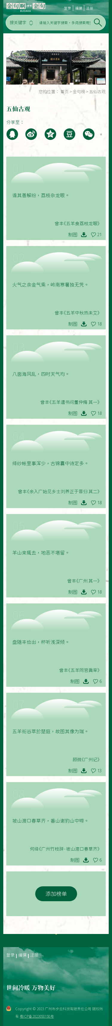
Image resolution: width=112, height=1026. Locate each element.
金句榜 (79, 92)
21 (99, 235)
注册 (89, 8)
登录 (67, 8)
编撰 (78, 8)
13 (99, 771)
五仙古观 (97, 92)
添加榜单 (56, 893)
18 (99, 324)
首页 (64, 92)
